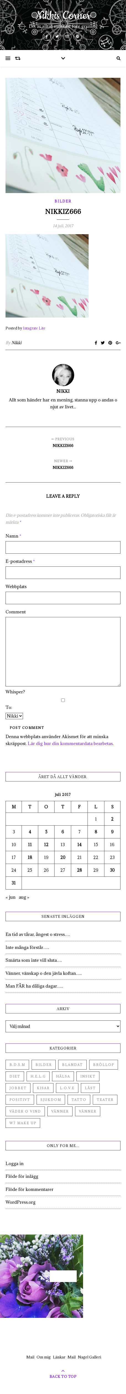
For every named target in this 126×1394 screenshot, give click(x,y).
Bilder (63, 201)
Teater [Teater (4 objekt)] (105, 1100)
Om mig (44, 1357)
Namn (13, 536)
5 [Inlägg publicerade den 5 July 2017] (46, 832)
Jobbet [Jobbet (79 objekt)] (18, 1088)
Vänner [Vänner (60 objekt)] (60, 1111)
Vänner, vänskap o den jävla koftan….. (44, 973)
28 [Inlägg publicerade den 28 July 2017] (79, 870)
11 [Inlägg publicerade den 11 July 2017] (30, 844)
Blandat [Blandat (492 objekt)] (72, 1065)
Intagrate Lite (34, 328)
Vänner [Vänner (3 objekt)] (87, 1111)
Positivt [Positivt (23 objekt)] (19, 1100)
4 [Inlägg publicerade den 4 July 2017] (30, 832)
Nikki (16, 342)
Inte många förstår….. (27, 947)
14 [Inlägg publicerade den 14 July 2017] (79, 844)
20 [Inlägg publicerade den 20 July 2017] (62, 857)
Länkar (59, 1357)
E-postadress (20, 561)
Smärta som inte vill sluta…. (34, 960)
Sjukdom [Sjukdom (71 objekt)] (50, 1100)
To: (9, 707)
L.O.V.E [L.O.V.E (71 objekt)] (67, 1088)
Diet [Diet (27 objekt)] (14, 1076)
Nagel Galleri (89, 1357)
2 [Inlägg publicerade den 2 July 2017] (112, 819)
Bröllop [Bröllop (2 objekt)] (103, 1065)
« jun (11, 897)
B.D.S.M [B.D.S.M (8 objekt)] (17, 1065)
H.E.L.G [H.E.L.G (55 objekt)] (38, 1076)
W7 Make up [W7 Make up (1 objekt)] (22, 1123)
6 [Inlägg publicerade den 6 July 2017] (62, 832)
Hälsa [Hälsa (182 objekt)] (63, 1076)
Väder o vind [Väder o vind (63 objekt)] (25, 1111)
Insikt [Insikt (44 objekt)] (88, 1076)
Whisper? (15, 691)
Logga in (15, 1163)
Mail (30, 1357)
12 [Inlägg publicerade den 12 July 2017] (46, 844)
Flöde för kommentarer (29, 1189)
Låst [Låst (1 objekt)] (90, 1088)
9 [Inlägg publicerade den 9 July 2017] (112, 832)
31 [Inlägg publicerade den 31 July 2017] (14, 883)
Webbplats (16, 586)
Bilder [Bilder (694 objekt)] (43, 1065)
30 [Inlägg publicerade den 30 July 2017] (112, 870)
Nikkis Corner (63, 16)
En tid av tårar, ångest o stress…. (38, 934)
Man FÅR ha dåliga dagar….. (34, 986)
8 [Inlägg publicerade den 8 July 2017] (96, 832)
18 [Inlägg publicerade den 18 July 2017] (30, 857)
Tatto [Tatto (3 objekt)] (78, 1100)
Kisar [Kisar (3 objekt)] (43, 1088)
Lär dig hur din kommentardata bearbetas (70, 743)
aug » (24, 897)
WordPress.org (20, 1202)
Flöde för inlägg (22, 1176)
